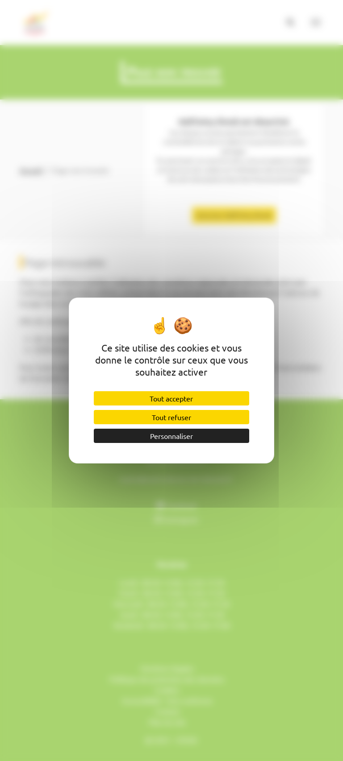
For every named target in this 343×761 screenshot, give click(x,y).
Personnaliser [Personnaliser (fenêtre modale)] (171, 435)
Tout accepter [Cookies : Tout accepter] (171, 398)
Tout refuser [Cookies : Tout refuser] (171, 417)
